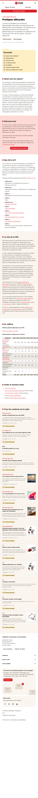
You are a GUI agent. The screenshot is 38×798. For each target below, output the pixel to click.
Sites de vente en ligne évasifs (11, 547)
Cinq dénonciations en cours (10, 448)
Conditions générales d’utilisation (11, 710)
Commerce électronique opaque (14, 212)
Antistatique (22, 720)
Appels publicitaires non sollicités (12, 564)
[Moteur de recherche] (3, 3)
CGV (3, 713)
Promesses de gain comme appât (11, 599)
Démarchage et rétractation (17, 398)
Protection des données (9, 715)
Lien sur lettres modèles (12, 393)
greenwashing (17, 309)
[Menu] (35, 3)
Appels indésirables (14, 395)
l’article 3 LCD (31, 178)
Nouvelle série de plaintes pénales (12, 460)
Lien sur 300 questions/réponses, (14, 390)
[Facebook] (5, 704)
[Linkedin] (17, 704)
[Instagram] (13, 704)
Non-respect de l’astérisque (13, 221)
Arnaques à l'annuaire (8, 581)
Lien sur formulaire (10, 388)
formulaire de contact (8, 144)
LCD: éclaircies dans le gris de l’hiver (13, 476)
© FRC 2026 (5, 720)
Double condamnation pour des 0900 (13, 415)
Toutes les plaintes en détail (10, 331)
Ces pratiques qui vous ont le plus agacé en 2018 (16, 432)
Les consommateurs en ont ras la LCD (13, 493)
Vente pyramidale (10, 208)
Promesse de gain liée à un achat (14, 217)
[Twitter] (9, 704)
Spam (6, 199)
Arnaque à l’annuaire (11, 204)
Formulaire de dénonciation (19, 148)
